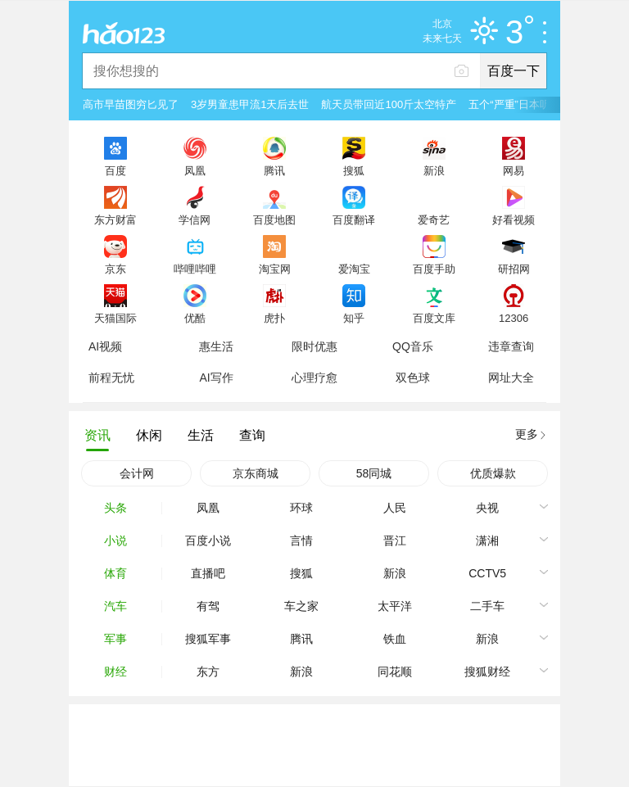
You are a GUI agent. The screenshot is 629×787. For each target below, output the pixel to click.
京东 (115, 268)
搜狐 (353, 170)
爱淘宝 (354, 268)
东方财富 (115, 219)
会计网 (137, 473)
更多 (526, 434)
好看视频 (513, 219)
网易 (513, 170)
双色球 (413, 377)
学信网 (194, 219)
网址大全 (511, 377)
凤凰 (195, 170)
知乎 (353, 317)
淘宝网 (275, 268)
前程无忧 (111, 377)
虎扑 (274, 317)
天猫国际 (115, 317)
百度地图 (274, 219)
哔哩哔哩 (195, 268)
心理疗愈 (314, 377)
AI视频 (105, 346)
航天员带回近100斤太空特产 (388, 104)
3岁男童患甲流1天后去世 (250, 104)
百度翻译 (354, 219)
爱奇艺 (434, 219)
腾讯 (274, 170)
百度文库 (434, 317)
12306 (513, 317)
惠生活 (216, 346)
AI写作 (216, 377)
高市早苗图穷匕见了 (131, 104)
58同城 (374, 473)
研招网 (514, 268)
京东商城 (255, 473)
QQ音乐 (412, 346)
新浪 (434, 170)
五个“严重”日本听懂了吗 (525, 104)
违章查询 (511, 346)
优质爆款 (493, 473)
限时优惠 (314, 346)
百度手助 (434, 268)
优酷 (195, 317)
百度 (115, 170)
